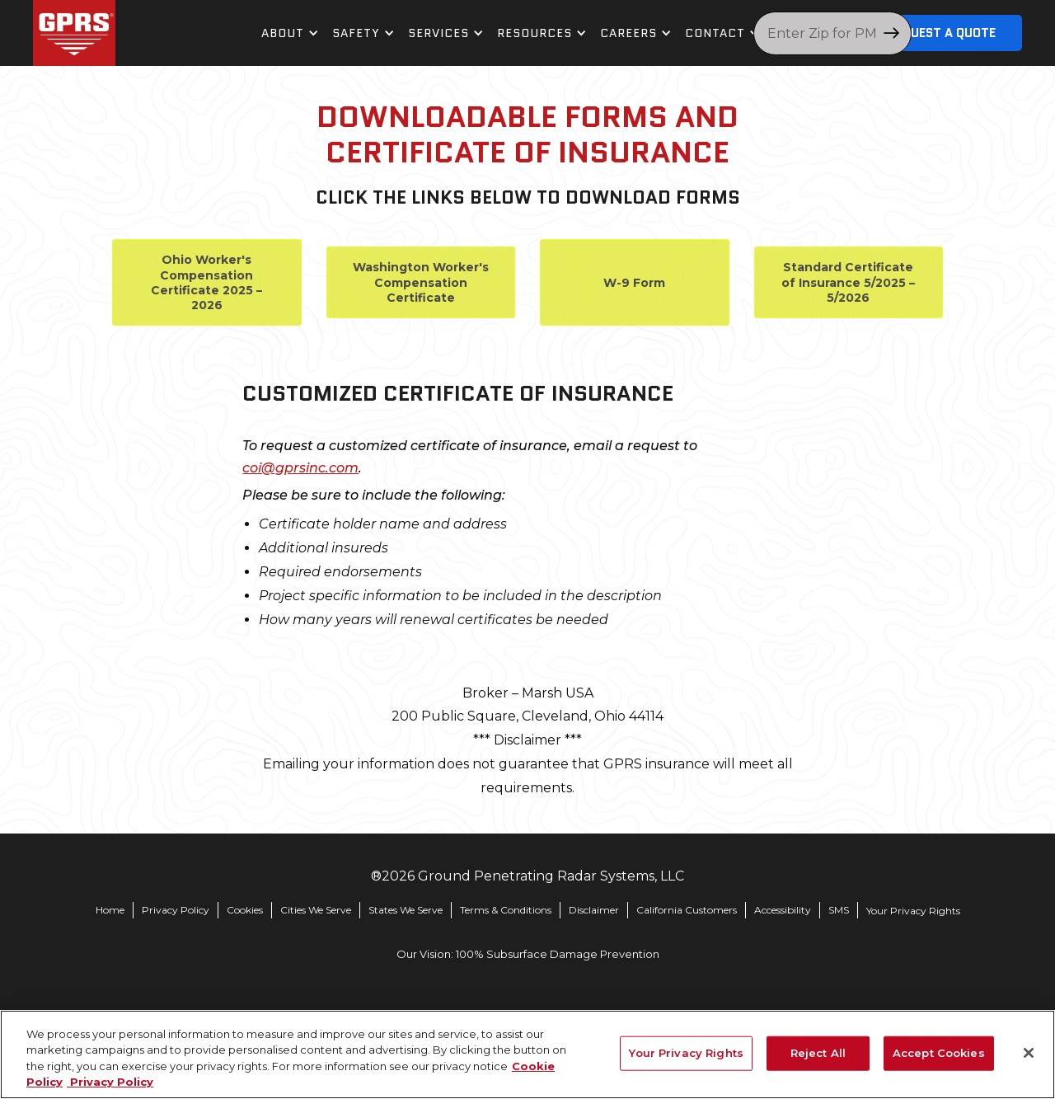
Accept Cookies (939, 1052)
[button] (290, 33)
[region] (527, 1054)
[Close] (1028, 1053)
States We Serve (405, 910)
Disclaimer (594, 910)
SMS (838, 910)
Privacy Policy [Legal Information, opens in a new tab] (110, 1081)
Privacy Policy (175, 910)
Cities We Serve (315, 910)
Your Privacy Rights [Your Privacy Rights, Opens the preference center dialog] (686, 1052)
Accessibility (782, 910)
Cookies (245, 910)
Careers (628, 33)
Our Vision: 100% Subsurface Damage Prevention (527, 953)
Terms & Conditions (505, 910)
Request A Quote (942, 33)
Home (110, 910)
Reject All (818, 1052)
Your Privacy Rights (913, 911)
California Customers (686, 910)
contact (715, 33)
